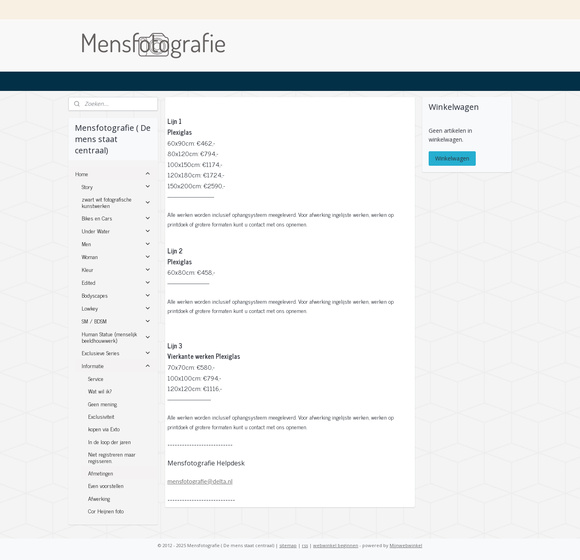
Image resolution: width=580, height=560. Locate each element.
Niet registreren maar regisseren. (112, 457)
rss (305, 545)
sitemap (288, 545)
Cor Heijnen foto (106, 510)
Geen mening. (103, 403)
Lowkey (116, 308)
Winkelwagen (452, 158)
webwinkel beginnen (335, 545)
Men (116, 243)
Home (113, 173)
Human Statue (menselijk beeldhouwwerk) (116, 336)
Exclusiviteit (101, 416)
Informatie (116, 365)
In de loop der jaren (109, 441)
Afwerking (99, 498)
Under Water (116, 230)
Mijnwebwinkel (406, 545)
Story (116, 186)
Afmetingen (100, 473)
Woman (116, 256)
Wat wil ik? (100, 390)
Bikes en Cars (116, 217)
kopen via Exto (104, 428)
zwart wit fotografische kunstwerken (116, 202)
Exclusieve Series (116, 352)
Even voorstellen (106, 485)
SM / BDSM (116, 320)
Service (95, 378)
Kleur (116, 269)
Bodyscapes (116, 295)
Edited (116, 282)
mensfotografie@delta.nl (200, 481)
